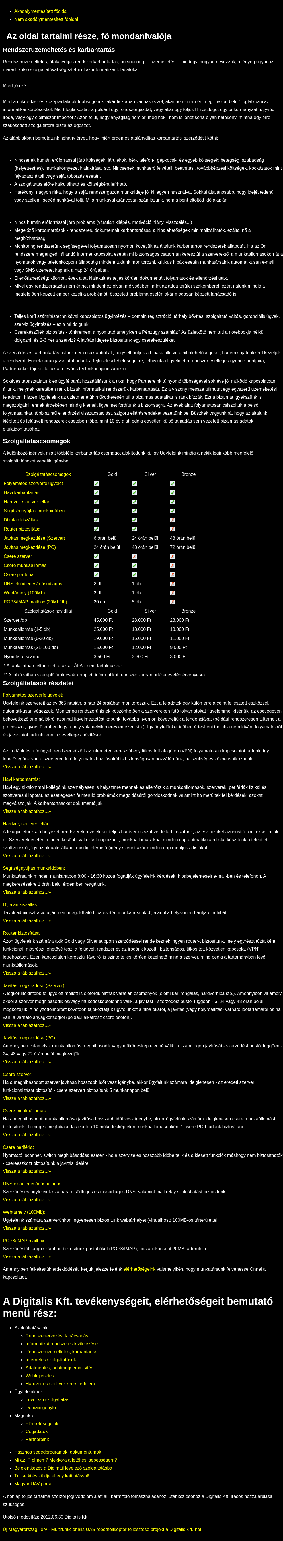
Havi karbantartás (21, 492)
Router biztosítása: (22, 933)
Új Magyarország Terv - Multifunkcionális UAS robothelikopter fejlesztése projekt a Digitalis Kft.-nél (102, 1529)
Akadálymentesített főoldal (41, 11)
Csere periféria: (18, 1147)
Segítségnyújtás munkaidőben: (34, 868)
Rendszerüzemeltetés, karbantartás (62, 1351)
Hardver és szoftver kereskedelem (60, 1383)
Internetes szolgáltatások (51, 1359)
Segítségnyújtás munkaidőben (34, 510)
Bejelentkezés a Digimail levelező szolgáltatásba (63, 1468)
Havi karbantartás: (21, 779)
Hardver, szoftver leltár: (26, 823)
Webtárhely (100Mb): (24, 1212)
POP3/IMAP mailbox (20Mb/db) (35, 601)
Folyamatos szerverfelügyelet (33, 483)
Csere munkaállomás (25, 565)
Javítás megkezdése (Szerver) (34, 538)
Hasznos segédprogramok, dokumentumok (57, 1452)
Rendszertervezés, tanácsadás (57, 1335)
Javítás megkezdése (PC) (30, 547)
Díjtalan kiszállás (21, 519)
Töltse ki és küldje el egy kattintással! (51, 1476)
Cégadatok (37, 1431)
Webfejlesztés (40, 1375)
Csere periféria (19, 574)
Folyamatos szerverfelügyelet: (33, 695)
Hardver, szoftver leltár (26, 501)
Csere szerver (18, 556)
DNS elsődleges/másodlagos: (33, 1183)
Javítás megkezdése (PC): (29, 1037)
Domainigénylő (41, 1407)
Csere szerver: (17, 1074)
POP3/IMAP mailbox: (24, 1240)
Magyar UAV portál (33, 1483)
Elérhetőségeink (42, 1423)
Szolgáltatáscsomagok (48, 474)
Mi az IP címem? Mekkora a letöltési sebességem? (65, 1460)
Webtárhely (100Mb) (24, 592)
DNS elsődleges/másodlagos (33, 583)
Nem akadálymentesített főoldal (46, 19)
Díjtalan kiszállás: (20, 904)
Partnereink (37, 1439)
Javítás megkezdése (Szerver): (34, 985)
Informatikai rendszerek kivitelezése (62, 1343)
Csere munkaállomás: (25, 1110)
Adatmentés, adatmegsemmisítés (59, 1367)
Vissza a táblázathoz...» (27, 766)
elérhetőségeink (139, 1269)
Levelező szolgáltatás (47, 1399)
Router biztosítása (22, 529)
